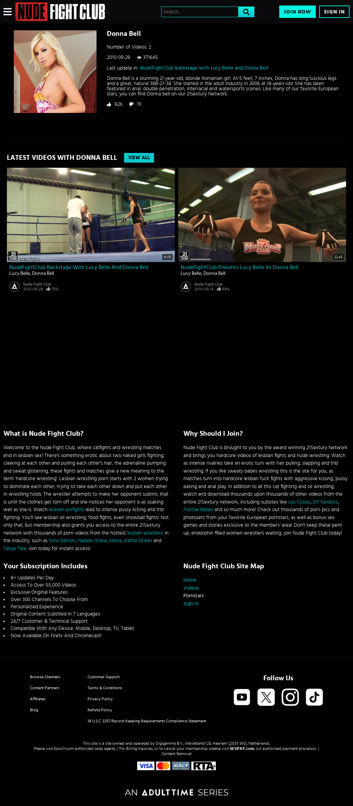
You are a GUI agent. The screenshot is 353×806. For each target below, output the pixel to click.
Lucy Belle (19, 273)
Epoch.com (64, 748)
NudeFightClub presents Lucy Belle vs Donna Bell (240, 267)
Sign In (334, 11)
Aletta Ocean (138, 540)
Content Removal (177, 754)
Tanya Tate (15, 548)
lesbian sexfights (66, 509)
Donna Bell (43, 273)
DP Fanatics (325, 502)
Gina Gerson (62, 540)
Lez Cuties (299, 502)
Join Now (297, 11)
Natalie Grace (92, 540)
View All (139, 157)
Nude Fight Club (37, 284)
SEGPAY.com (242, 748)
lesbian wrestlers (145, 533)
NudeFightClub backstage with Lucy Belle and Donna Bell (204, 68)
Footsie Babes (198, 509)
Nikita (115, 540)
